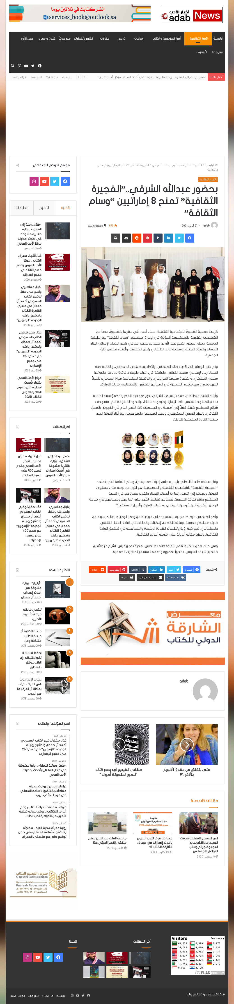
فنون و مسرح (46, 38)
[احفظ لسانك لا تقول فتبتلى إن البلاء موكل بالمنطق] (57, 659)
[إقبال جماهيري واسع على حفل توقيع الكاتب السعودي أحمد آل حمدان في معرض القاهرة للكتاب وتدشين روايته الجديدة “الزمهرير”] (57, 293)
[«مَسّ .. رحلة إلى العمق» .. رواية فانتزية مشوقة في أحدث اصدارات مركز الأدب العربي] (57, 230)
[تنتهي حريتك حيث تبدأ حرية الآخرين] (57, 615)
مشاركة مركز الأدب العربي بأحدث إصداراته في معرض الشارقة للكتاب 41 (154, 843)
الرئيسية (218, 38)
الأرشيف (201, 52)
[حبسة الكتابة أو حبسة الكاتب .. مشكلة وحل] (57, 637)
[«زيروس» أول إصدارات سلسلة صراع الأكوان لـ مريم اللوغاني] (94, 972)
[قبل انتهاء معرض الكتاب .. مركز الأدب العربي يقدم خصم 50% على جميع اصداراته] (57, 262)
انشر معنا (217, 52)
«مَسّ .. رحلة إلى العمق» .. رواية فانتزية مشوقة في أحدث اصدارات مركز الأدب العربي (152, 77)
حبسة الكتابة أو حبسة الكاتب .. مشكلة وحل (31, 636)
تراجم (121, 38)
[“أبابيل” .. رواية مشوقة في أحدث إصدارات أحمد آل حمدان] (57, 589)
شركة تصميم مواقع (211, 994)
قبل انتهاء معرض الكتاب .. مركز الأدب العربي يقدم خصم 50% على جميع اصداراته (28, 265)
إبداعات (138, 38)
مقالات (104, 38)
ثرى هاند (192, 994)
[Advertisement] (117, 115)
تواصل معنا (18, 77)
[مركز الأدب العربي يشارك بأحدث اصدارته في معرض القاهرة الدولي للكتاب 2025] (57, 384)
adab (206, 225)
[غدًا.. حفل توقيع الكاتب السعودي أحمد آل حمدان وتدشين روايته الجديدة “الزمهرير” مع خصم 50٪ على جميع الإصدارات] (57, 338)
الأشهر (44, 208)
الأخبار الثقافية (199, 38)
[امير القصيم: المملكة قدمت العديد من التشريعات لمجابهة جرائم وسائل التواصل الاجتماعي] (198, 823)
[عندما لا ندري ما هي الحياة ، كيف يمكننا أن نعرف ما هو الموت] (57, 685)
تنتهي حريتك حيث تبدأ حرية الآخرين (32, 614)
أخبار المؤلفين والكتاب (166, 38)
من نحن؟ (52, 77)
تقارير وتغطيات (83, 38)
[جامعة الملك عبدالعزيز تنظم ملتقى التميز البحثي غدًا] (107, 823)
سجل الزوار (27, 38)
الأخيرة (65, 208)
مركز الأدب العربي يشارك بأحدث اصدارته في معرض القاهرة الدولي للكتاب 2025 (29, 387)
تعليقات (22, 208)
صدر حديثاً (65, 38)
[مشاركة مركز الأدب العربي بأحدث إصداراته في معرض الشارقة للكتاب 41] (152, 823)
